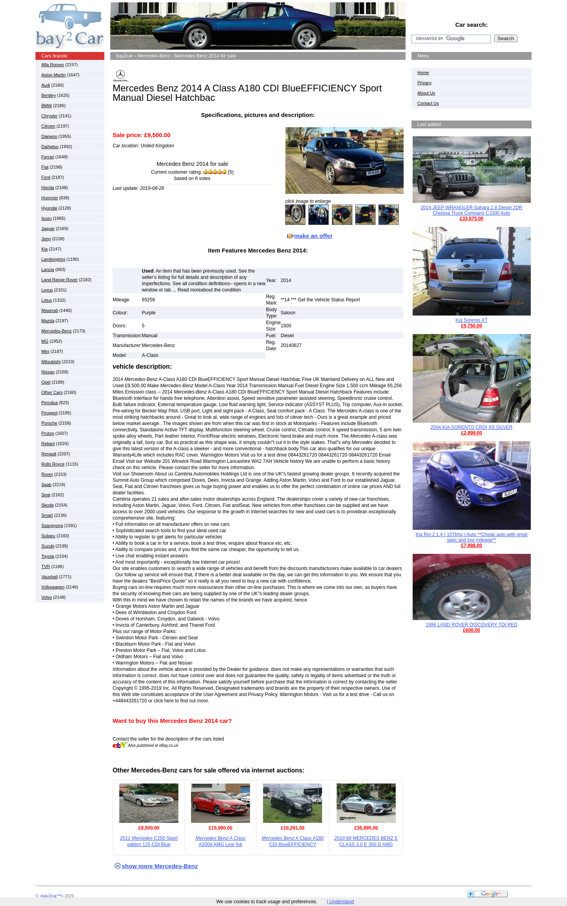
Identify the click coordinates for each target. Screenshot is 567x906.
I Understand (340, 901)
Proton (47, 433)
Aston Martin (53, 74)
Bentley (48, 95)
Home (423, 72)
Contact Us (428, 103)
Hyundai (49, 208)
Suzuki (47, 546)
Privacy (424, 82)
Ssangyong (52, 525)
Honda (47, 187)
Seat (45, 494)
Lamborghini (53, 259)
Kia (44, 249)
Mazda (47, 320)
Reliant (48, 443)
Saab (46, 484)
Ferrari (47, 156)
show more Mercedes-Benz (160, 866)
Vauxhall (49, 576)
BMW (46, 105)
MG (44, 341)
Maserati (49, 310)
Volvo (46, 597)
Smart (47, 515)
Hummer (49, 197)
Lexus (47, 290)
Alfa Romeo (52, 64)
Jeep (46, 238)
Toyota (47, 556)
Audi (45, 85)
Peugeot (49, 412)
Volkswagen (53, 587)
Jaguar (48, 228)
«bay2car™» (51, 895)
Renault (48, 453)
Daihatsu (49, 146)
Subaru (48, 535)
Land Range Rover (59, 279)
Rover (47, 474)
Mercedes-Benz (56, 331)
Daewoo (49, 136)
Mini (45, 351)
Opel (45, 382)
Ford (45, 177)
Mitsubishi (51, 361)
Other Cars (52, 392)
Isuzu (46, 218)
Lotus (46, 300)
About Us (426, 93)
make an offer (313, 235)
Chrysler (49, 115)
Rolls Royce (53, 464)
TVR (45, 566)
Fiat (44, 167)
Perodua (49, 402)
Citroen (48, 126)
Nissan (48, 371)
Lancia (47, 269)
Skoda (47, 505)
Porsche (49, 423)
